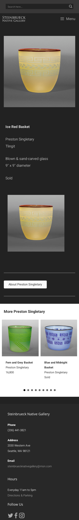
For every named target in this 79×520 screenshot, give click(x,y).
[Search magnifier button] (70, 6)
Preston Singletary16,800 (19, 367)
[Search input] (37, 6)
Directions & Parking (20, 495)
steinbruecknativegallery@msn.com (30, 466)
